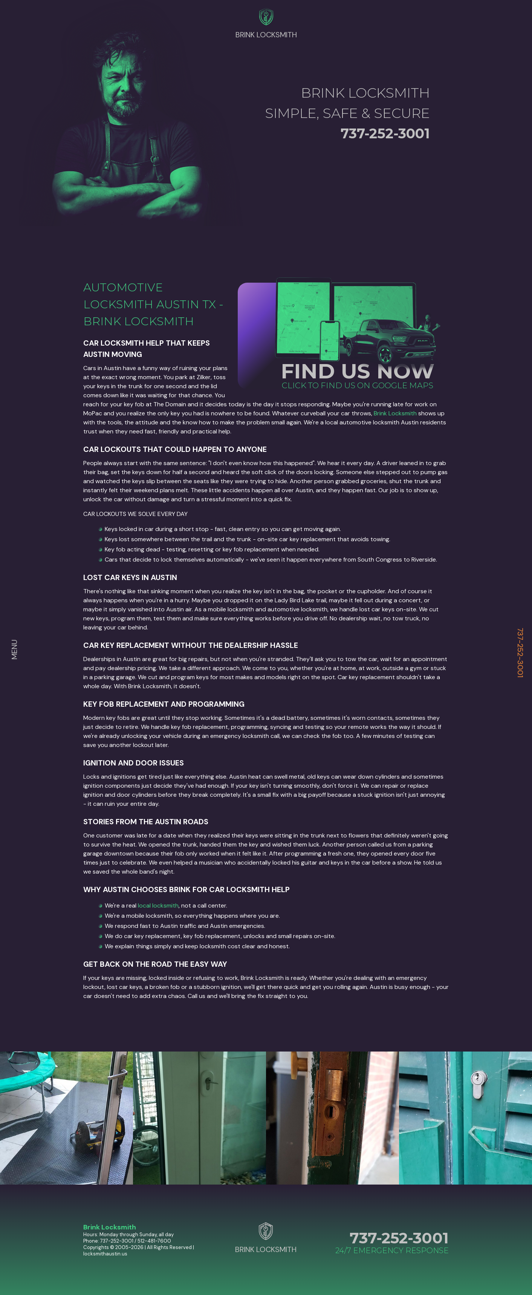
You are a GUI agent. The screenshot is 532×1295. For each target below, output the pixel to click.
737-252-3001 (520, 653)
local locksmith (158, 905)
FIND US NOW (357, 371)
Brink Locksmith (395, 413)
